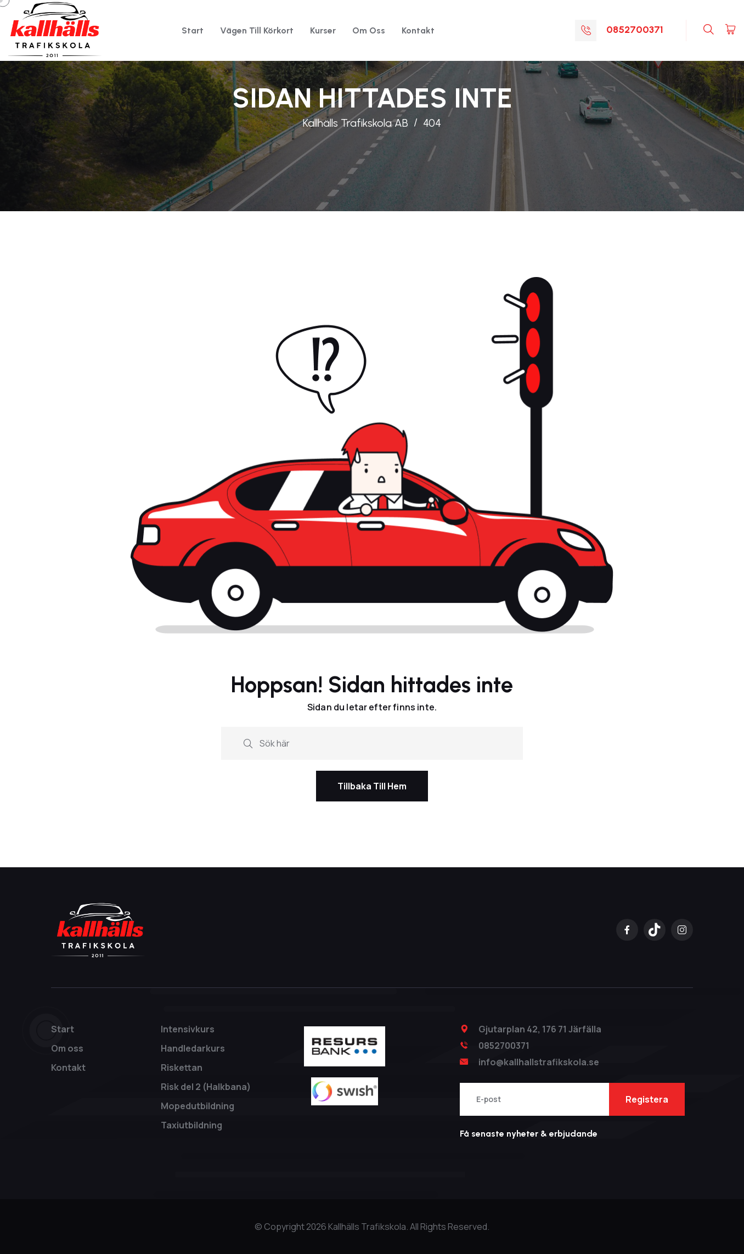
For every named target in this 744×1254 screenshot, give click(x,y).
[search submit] (248, 742)
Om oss (368, 30)
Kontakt (418, 30)
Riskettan (181, 1067)
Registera (646, 1099)
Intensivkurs (188, 1029)
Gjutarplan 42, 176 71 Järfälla (539, 1029)
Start (193, 30)
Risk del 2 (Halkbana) (206, 1087)
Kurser (323, 30)
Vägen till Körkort (257, 30)
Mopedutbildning (197, 1106)
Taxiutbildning (191, 1125)
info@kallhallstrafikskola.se (538, 1062)
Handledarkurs (193, 1048)
